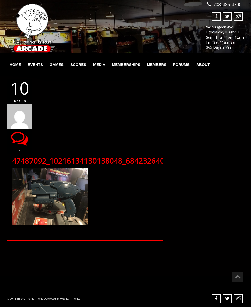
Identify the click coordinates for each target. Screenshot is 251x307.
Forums (181, 64)
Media (99, 64)
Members (156, 64)
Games (57, 64)
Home (15, 64)
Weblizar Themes (70, 298)
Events (35, 64)
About (203, 64)
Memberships (126, 64)
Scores (78, 64)
